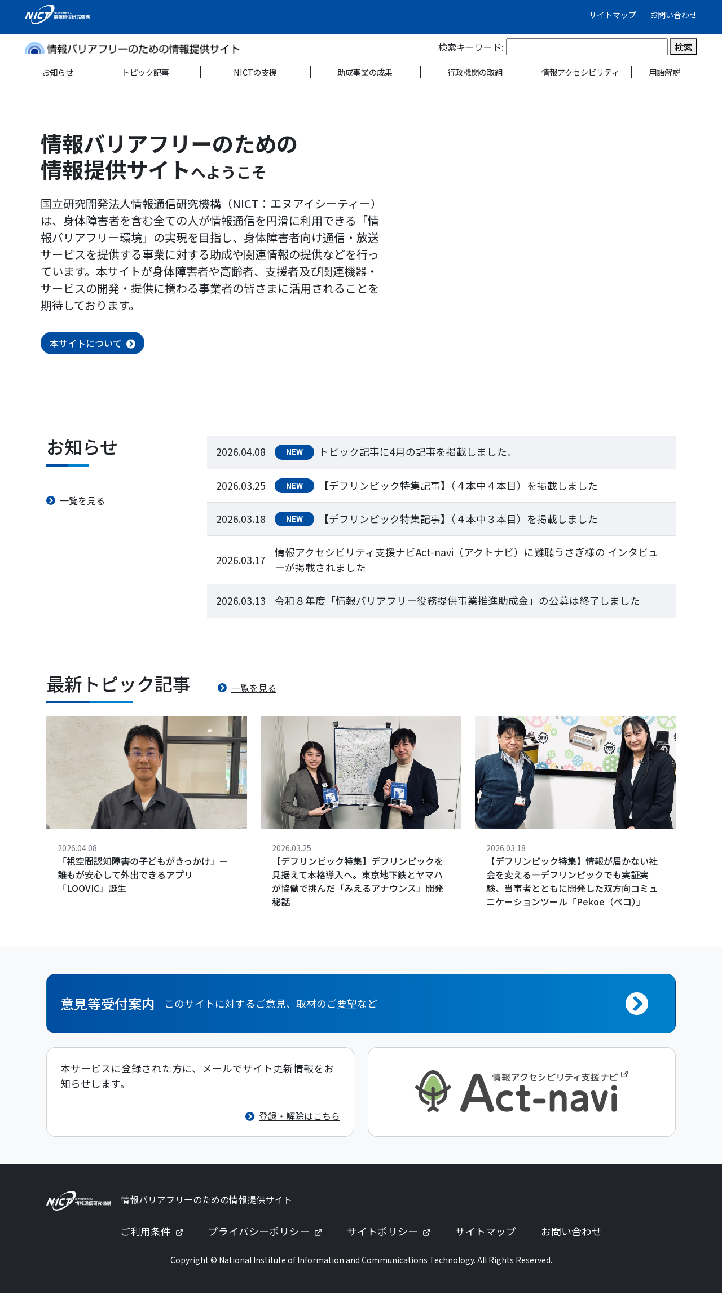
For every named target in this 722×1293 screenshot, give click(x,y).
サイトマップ (612, 14)
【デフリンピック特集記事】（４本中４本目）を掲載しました (458, 485)
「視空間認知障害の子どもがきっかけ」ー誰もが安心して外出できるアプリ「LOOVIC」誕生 (143, 874)
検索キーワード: (471, 47)
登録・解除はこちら (299, 1116)
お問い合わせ (673, 14)
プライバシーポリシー (269, 1231)
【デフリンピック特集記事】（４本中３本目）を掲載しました (458, 519)
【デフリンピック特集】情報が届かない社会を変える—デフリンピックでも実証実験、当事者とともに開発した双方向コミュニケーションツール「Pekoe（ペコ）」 (572, 881)
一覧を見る (82, 500)
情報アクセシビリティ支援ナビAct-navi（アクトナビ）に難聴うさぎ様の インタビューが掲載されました (466, 559)
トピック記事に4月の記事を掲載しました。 (418, 452)
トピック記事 (145, 72)
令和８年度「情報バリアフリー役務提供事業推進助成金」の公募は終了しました (457, 600)
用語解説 (664, 72)
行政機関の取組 (475, 72)
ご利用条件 (156, 1231)
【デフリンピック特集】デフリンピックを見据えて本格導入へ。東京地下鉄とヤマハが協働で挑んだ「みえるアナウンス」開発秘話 (357, 881)
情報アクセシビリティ (580, 72)
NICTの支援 (255, 72)
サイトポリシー (393, 1231)
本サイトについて (86, 343)
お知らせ (57, 72)
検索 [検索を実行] (684, 47)
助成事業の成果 (365, 72)
